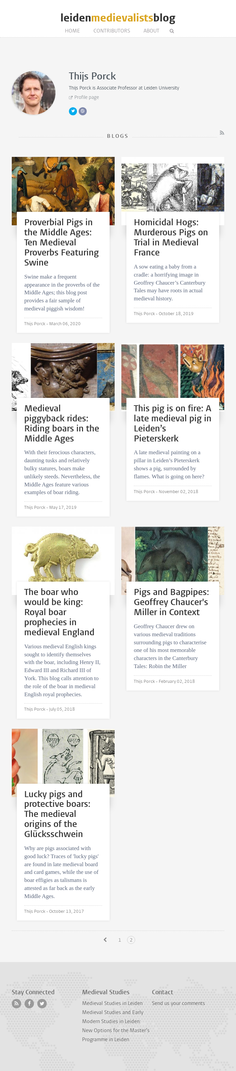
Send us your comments (178, 1003)
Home (72, 30)
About (151, 30)
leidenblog (118, 18)
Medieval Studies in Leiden (112, 1003)
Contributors (111, 30)
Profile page (86, 97)
